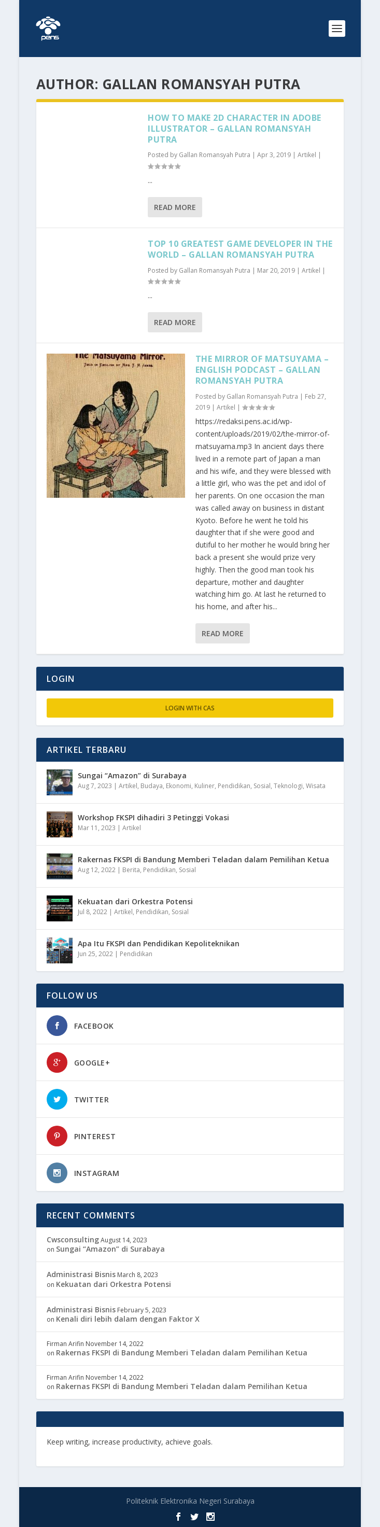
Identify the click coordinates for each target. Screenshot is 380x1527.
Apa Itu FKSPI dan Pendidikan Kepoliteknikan (159, 943)
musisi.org (93, 1451)
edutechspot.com (246, 1442)
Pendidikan (234, 785)
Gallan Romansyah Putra (214, 154)
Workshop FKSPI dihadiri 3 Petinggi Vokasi (153, 817)
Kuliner (204, 785)
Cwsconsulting (73, 1239)
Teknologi (288, 785)
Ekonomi (178, 785)
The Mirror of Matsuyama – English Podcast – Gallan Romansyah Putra (262, 369)
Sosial (262, 785)
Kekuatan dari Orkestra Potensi (135, 901)
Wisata (316, 785)
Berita (131, 869)
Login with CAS (190, 708)
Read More (175, 207)
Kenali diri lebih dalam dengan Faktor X (128, 1319)
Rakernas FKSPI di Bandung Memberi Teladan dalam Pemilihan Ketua (203, 859)
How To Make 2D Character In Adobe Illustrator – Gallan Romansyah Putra (234, 128)
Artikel (307, 154)
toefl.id (60, 1451)
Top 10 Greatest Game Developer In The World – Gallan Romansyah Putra (240, 249)
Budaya (151, 785)
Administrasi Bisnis (81, 1274)
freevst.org (300, 1442)
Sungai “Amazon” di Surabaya (132, 775)
